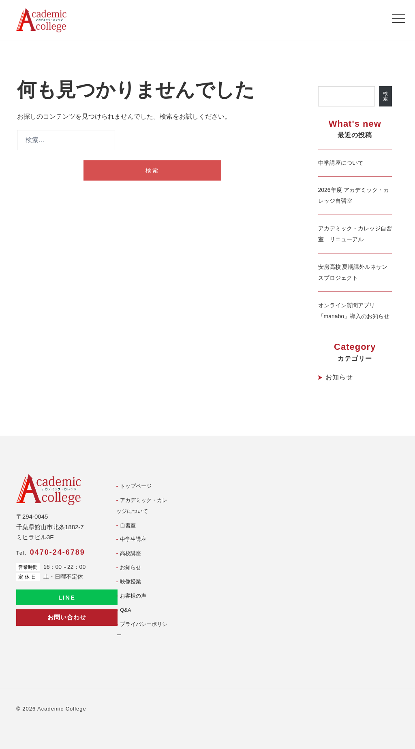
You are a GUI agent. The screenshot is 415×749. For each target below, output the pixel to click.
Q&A (125, 610)
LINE (66, 597)
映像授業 (130, 582)
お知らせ (339, 377)
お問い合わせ (66, 617)
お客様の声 (133, 596)
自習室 (128, 525)
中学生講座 (133, 539)
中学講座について (341, 163)
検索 (385, 96)
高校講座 (130, 553)
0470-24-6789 (57, 552)
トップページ (136, 486)
